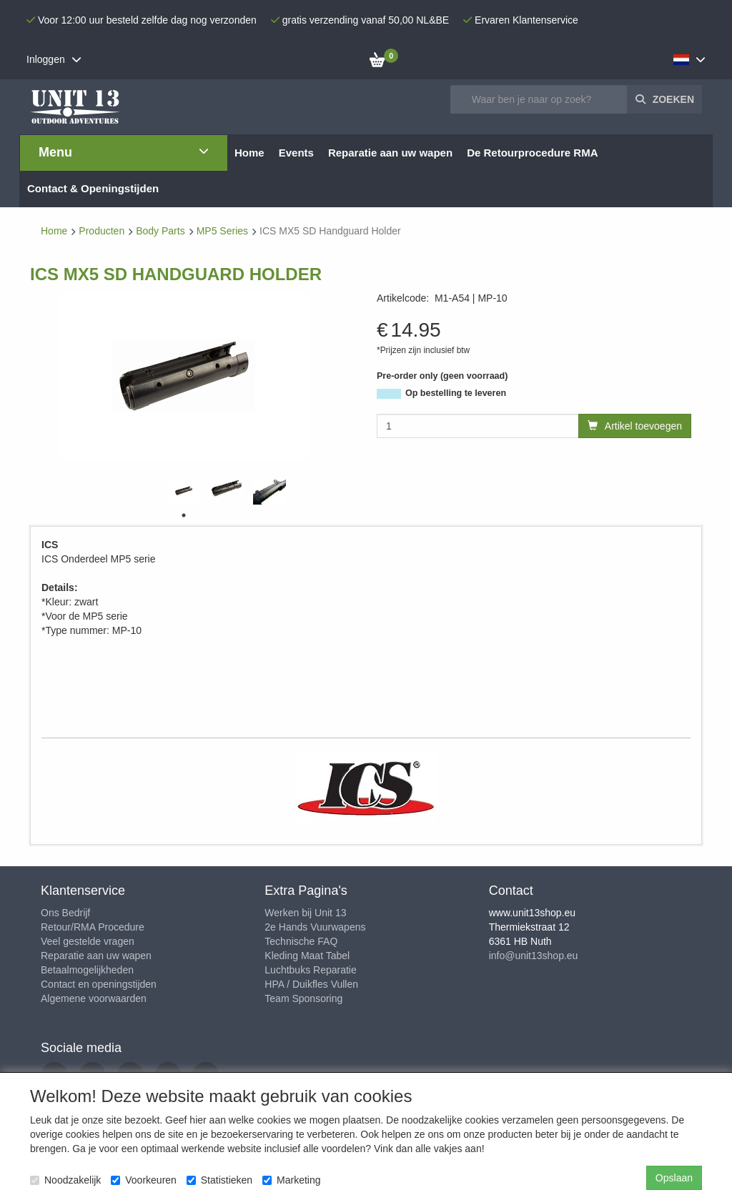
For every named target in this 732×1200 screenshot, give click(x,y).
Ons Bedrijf (65, 912)
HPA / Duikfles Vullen (311, 984)
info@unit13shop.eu (533, 955)
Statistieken (219, 1180)
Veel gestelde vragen (87, 941)
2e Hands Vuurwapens (314, 927)
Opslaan (674, 1178)
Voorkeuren (144, 1180)
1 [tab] (184, 515)
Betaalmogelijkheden (87, 970)
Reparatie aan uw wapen (96, 955)
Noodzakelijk (65, 1180)
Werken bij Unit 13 (305, 912)
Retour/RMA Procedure (92, 927)
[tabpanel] (183, 491)
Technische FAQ (300, 941)
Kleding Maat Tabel (307, 955)
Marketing (291, 1180)
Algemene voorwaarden (94, 998)
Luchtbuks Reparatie (310, 970)
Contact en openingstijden (99, 984)
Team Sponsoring (303, 998)
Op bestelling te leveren (455, 393)
